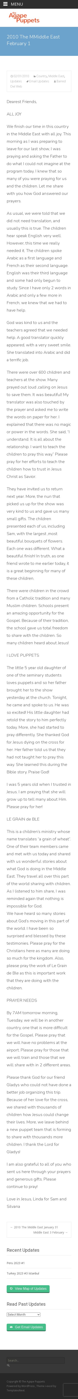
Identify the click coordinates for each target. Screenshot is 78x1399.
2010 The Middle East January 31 (34, 1227)
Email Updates (39, 81)
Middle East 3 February (50, 1232)
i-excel (49, 1386)
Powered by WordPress (21, 1386)
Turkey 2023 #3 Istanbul (23, 1273)
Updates (16, 81)
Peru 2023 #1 (16, 1263)
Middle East (56, 76)
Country (41, 76)
